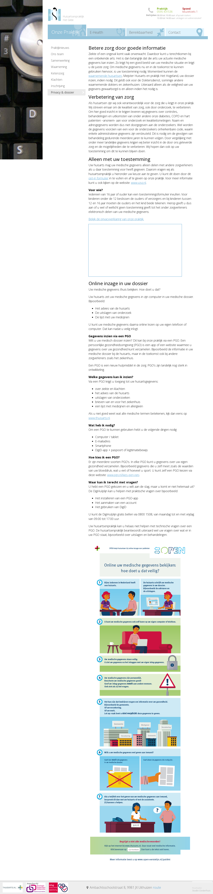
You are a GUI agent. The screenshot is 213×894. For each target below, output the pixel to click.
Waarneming (59, 67)
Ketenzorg (57, 73)
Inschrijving (58, 86)
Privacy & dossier (62, 92)
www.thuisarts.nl (99, 418)
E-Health (107, 32)
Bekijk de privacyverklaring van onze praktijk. (116, 219)
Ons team (57, 54)
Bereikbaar (147, 32)
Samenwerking (60, 60)
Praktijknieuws (60, 48)
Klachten (56, 80)
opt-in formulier (98, 178)
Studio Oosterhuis (201, 890)
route (157, 887)
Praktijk (68, 30)
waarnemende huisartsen (105, 76)
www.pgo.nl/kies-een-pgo (123, 475)
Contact (186, 32)
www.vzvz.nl (138, 183)
